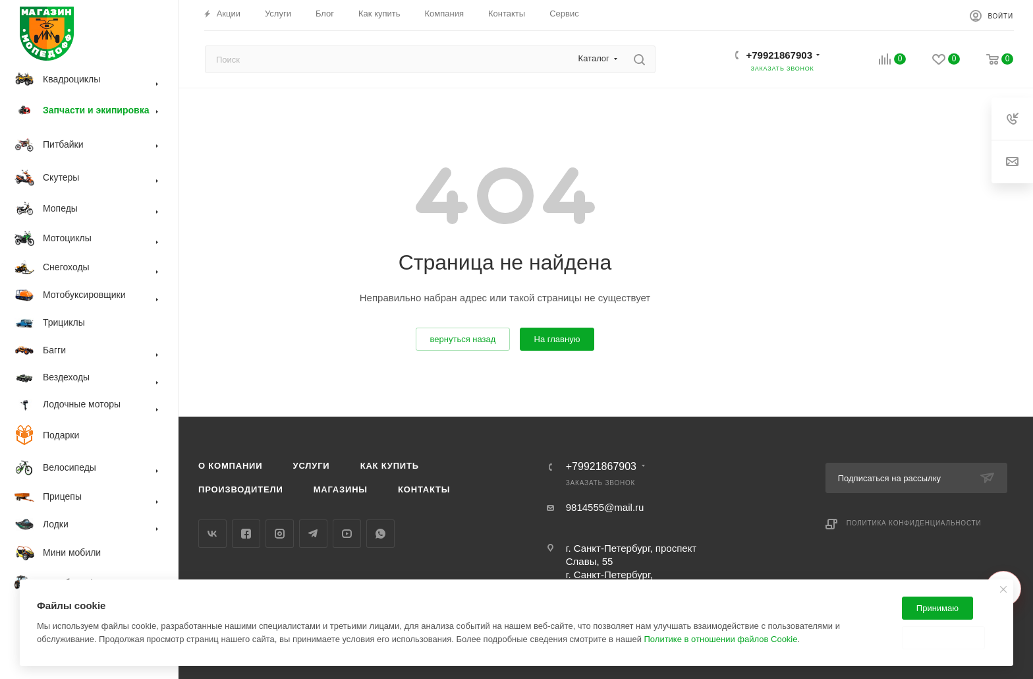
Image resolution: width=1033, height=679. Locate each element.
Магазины (341, 489)
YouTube (347, 533)
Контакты (424, 489)
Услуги (311, 466)
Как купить (389, 466)
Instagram (279, 533)
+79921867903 (779, 55)
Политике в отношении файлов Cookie (721, 639)
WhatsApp (380, 533)
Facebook (246, 533)
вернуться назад (463, 339)
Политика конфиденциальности (914, 523)
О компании (230, 466)
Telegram (313, 533)
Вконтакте (212, 533)
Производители (240, 489)
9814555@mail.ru (605, 507)
